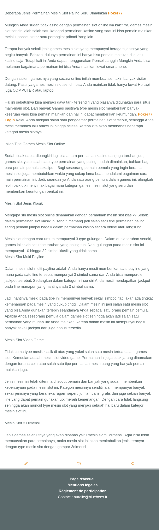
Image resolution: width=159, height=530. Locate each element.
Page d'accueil (82, 479)
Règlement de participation (82, 491)
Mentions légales (82, 485)
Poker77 (115, 13)
